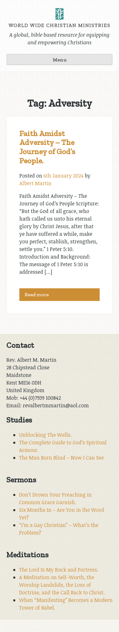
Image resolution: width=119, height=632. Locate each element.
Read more (36, 294)
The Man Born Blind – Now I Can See (61, 457)
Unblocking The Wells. (45, 434)
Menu (60, 60)
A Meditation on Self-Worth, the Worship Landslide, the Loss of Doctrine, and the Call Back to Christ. (62, 585)
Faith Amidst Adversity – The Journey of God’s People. (47, 147)
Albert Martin (35, 183)
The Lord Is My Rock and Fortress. (58, 569)
